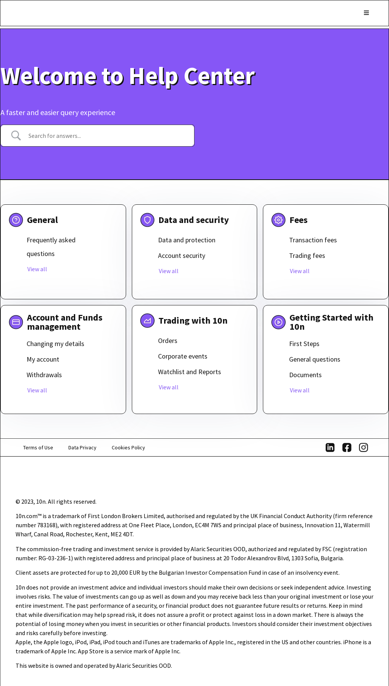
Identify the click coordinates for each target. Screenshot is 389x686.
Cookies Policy (128, 447)
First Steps (304, 343)
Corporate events (182, 356)
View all (37, 269)
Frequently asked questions (51, 247)
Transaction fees (313, 240)
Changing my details (55, 343)
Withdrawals (44, 374)
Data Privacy (82, 447)
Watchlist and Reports (189, 371)
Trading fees (307, 255)
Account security (181, 255)
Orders (167, 340)
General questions (314, 359)
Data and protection (186, 240)
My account (43, 359)
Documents (305, 374)
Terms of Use (38, 447)
